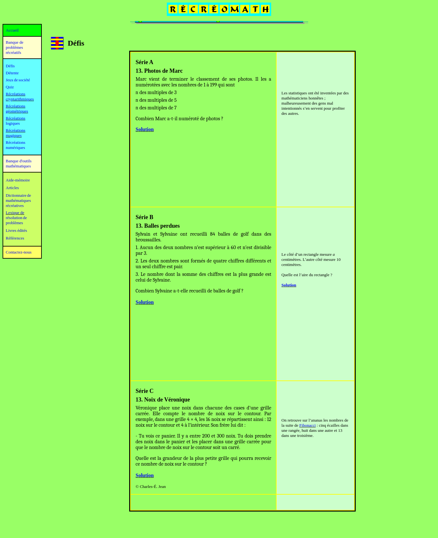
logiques (13, 123)
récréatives (15, 205)
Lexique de (15, 212)
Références (15, 238)
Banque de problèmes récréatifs (14, 47)
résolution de (16, 217)
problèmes (14, 222)
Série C (144, 391)
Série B (144, 217)
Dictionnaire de (18, 195)
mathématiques (18, 200)
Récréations (15, 118)
